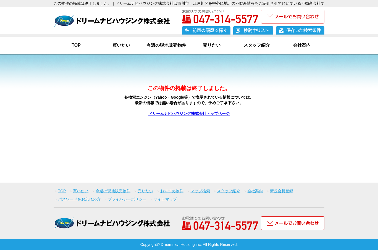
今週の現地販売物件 (166, 45)
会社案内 (302, 45)
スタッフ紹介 (256, 45)
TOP (76, 45)
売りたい (212, 45)
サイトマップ (165, 199)
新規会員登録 (281, 191)
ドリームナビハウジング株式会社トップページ (189, 113)
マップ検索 (200, 191)
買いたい (121, 45)
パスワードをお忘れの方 (79, 199)
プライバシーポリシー (127, 199)
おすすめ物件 (171, 191)
